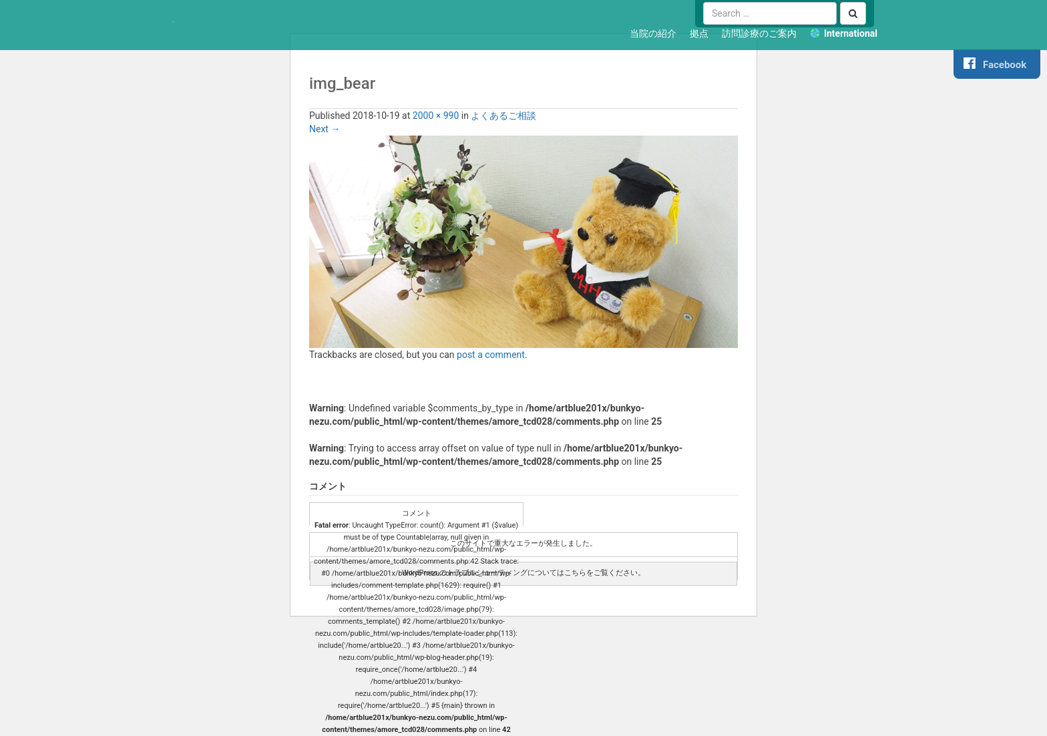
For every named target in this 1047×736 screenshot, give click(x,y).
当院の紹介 (653, 33)
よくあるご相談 (503, 115)
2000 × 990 (436, 115)
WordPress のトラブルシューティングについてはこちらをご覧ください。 (523, 572)
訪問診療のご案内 (759, 33)
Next (324, 129)
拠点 (699, 33)
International (850, 33)
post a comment (491, 354)
